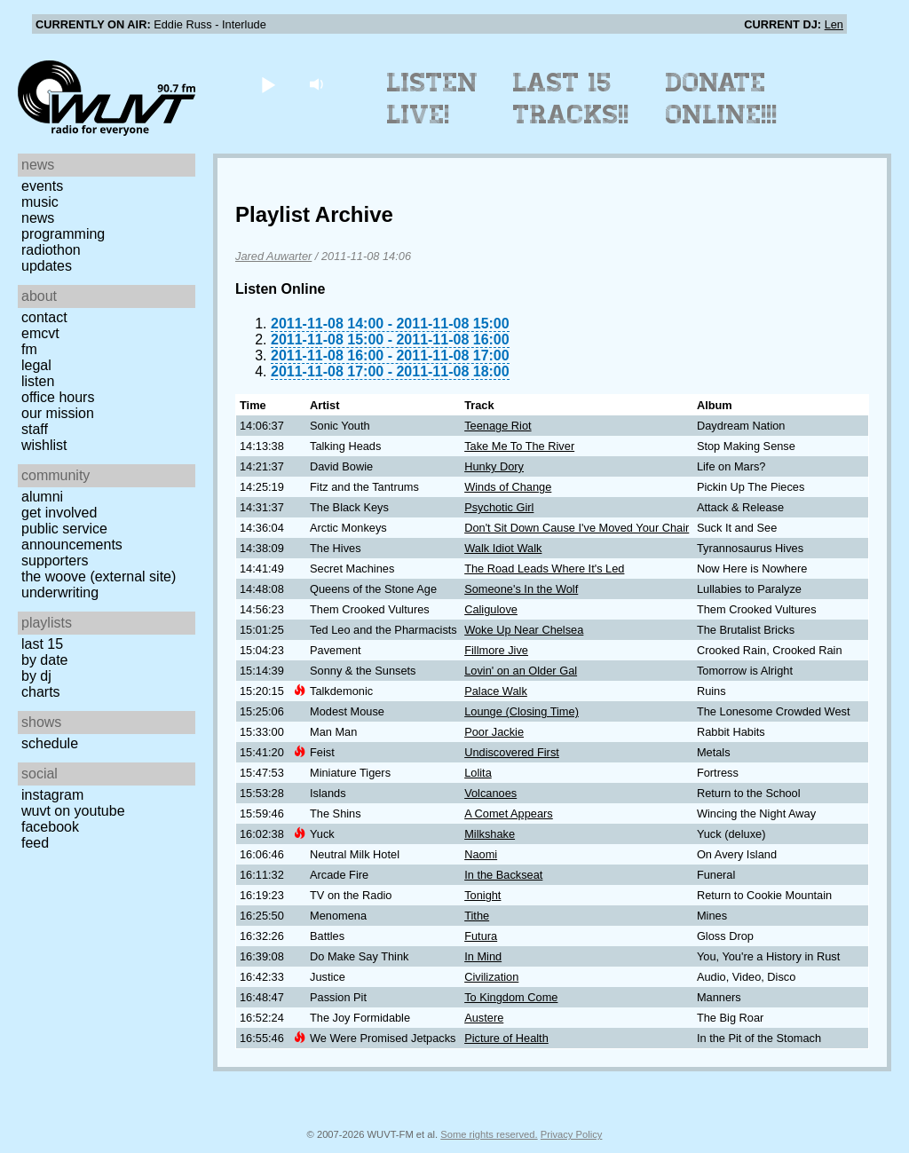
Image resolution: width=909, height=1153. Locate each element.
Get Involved (59, 512)
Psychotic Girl (499, 507)
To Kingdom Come (510, 997)
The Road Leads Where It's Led (544, 568)
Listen (37, 381)
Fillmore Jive (496, 650)
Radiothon (51, 249)
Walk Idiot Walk (502, 548)
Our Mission (57, 413)
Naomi (480, 854)
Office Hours (57, 397)
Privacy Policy (572, 1134)
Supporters (55, 560)
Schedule (49, 743)
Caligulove (491, 609)
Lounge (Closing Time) (521, 711)
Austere (483, 1017)
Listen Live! (432, 98)
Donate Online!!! (722, 98)
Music (40, 201)
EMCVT (40, 333)
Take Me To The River (519, 446)
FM (29, 349)
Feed (35, 842)
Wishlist (44, 445)
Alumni (42, 496)
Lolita (478, 772)
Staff (34, 429)
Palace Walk (495, 691)
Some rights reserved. (488, 1134)
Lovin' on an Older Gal (520, 670)
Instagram (52, 794)
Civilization (491, 976)
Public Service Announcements (72, 536)
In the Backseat (503, 874)
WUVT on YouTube (73, 810)
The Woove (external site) (98, 576)
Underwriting (60, 592)
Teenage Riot (497, 425)
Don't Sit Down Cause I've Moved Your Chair (576, 527)
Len (834, 24)
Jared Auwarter (273, 256)
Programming (63, 233)
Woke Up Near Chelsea (523, 629)
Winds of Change (507, 487)
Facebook (50, 826)
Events (42, 185)
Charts (40, 691)
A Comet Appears (508, 813)
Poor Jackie (494, 731)
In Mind (483, 956)
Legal (36, 365)
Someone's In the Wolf (521, 589)
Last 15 (42, 644)
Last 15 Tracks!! (571, 98)
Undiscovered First (511, 752)
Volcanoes (490, 793)
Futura (480, 936)
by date (44, 659)
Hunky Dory (494, 466)
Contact (44, 317)
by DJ (36, 675)
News (37, 217)
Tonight (482, 895)
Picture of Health (506, 1038)
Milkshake (489, 834)
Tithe (476, 915)
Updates (46, 265)
